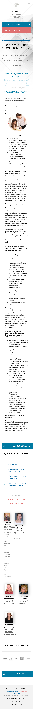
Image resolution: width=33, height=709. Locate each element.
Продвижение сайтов (12, 691)
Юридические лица (19, 38)
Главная (8, 38)
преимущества (16, 500)
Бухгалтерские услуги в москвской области (16, 40)
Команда (17, 496)
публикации (16, 504)
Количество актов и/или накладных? (16, 80)
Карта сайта (16, 693)
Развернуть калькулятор (16, 92)
